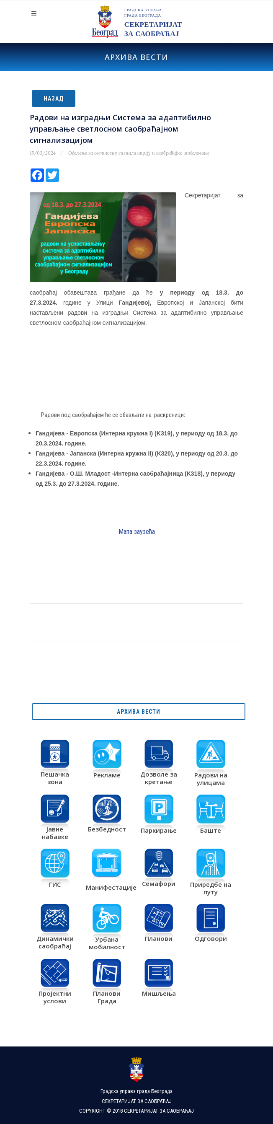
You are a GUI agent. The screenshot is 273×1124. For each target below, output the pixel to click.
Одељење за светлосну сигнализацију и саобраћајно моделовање (138, 153)
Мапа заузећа (136, 532)
